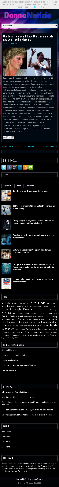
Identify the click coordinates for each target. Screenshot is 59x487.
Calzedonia (32, 306)
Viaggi (46, 335)
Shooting (55, 329)
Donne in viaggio (31, 313)
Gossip (13, 43)
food (25, 317)
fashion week (16, 316)
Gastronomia (31, 317)
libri (4, 325)
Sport (27, 332)
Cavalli (39, 306)
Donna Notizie (37, 479)
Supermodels (37, 332)
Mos (2, 329)
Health (29, 319)
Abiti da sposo (24, 303)
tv (37, 335)
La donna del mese (17, 321)
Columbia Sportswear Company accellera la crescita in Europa (27, 415)
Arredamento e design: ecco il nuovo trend (31, 191)
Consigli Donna (21, 309)
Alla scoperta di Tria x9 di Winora (15, 392)
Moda (54, 325)
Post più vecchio (50, 146)
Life (9, 325)
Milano (42, 325)
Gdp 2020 (37, 483)
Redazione (5, 447)
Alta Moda (38, 303)
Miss (47, 325)
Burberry (25, 306)
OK (42, 7)
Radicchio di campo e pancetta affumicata (18, 365)
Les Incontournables (47, 321)
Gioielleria (46, 316)
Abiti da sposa (9, 303)
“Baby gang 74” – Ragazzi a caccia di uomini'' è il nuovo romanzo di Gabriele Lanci (34, 221)
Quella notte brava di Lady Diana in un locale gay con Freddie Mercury (28, 38)
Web (17, 338)
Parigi (18, 329)
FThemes (29, 483)
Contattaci (5, 436)
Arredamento (52, 303)
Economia (47, 313)
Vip (56, 335)
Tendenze (6, 334)
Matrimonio (33, 325)
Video (52, 335)
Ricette (34, 329)
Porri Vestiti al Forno (9, 370)
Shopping (5, 332)
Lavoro (32, 322)
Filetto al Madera (8, 350)
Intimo (42, 319)
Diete (21, 313)
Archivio (30, 186)
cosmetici (38, 310)
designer (15, 313)
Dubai (40, 313)
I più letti (7, 186)
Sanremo (47, 329)
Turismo (32, 335)
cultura (6, 313)
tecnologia (54, 332)
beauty (13, 306)
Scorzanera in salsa (9, 360)
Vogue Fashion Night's (8, 338)
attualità (6, 306)
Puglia (28, 329)
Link (13, 325)
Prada (23, 329)
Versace (40, 335)
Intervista (36, 319)
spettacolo (17, 332)
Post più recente (9, 146)
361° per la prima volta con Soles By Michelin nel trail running (27, 410)
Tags (19, 186)
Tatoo (46, 332)
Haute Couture (18, 319)
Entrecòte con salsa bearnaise (14, 355)
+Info (35, 7)
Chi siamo (5, 442)
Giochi (39, 316)
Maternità (23, 326)
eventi (54, 313)
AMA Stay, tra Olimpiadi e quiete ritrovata (18, 397)
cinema (45, 306)
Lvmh (17, 326)
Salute (40, 329)
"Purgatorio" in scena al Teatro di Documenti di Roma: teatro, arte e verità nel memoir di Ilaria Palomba (33, 267)
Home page (29, 146)
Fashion (5, 316)
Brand (18, 306)
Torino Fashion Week (20, 335)
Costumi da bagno (50, 310)
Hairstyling (5, 319)
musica (9, 329)
